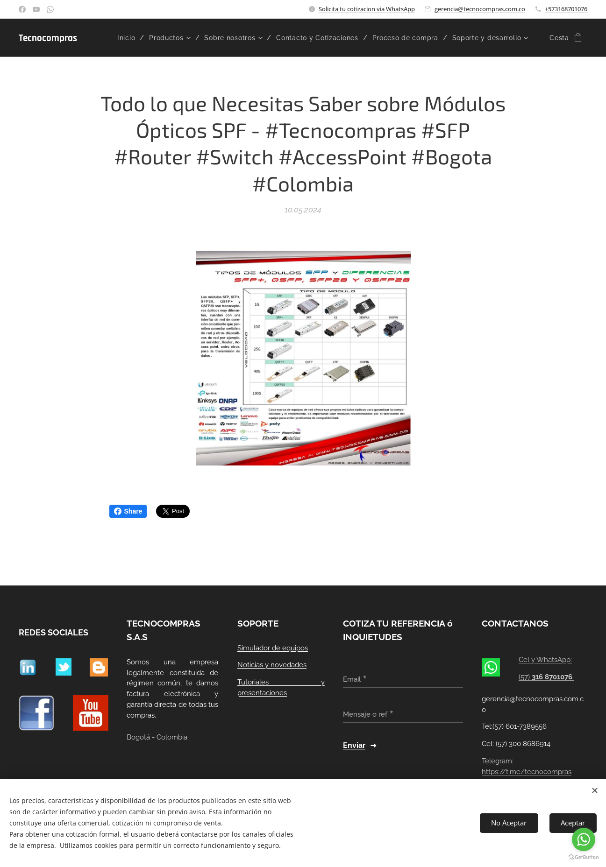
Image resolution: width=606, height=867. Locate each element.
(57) (546, 677)
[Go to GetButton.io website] (584, 857)
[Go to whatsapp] (583, 839)
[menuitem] (181, 37)
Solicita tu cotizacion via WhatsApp (367, 9)
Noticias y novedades (272, 665)
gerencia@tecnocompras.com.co (480, 9)
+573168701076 (566, 9)
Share (128, 511)
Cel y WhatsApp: (545, 660)
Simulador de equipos (272, 648)
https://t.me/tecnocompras (526, 772)
